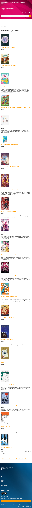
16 (16, 458)
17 (18, 458)
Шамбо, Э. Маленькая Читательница (8, 65)
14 (11, 458)
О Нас (2, 480)
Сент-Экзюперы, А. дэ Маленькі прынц (9, 144)
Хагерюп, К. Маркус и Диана (7, 339)
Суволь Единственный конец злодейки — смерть (11, 232)
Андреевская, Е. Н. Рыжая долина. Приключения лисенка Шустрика (15, 107)
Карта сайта (3, 488)
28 (22, 458)
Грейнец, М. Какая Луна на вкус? (8, 47)
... (7, 458)
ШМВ (2, 481)
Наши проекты (4, 485)
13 (9, 458)
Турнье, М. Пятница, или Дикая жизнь (9, 296)
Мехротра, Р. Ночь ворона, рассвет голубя (10, 189)
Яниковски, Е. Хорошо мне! (6, 126)
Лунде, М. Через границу (6, 447)
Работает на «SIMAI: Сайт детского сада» (24, 506)
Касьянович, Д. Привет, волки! (7, 317)
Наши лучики (3, 486)
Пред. (3, 458)
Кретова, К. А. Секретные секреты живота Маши (11, 86)
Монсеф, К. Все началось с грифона (8, 211)
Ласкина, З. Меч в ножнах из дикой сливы (10, 166)
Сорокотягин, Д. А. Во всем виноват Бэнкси (10, 405)
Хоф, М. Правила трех (5, 426)
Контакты (3, 484)
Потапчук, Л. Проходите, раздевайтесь (9, 384)
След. (25, 458)
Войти (26, 12)
